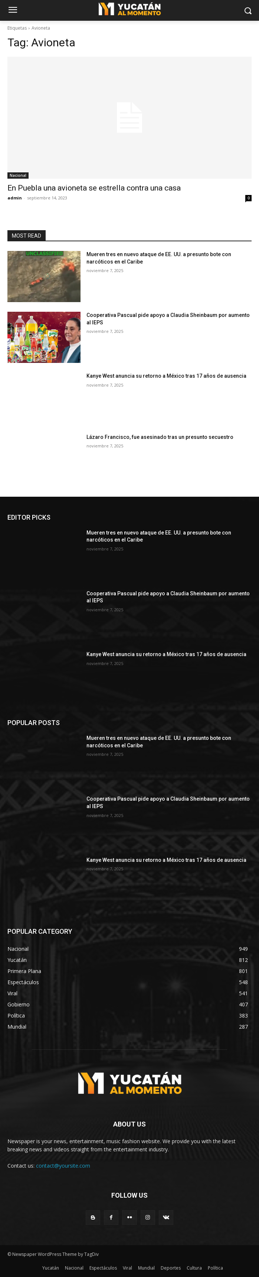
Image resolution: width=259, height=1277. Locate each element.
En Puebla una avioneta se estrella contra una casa (94, 187)
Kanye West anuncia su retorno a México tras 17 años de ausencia (166, 376)
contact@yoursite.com (63, 1165)
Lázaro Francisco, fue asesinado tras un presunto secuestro (159, 437)
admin (14, 198)
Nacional (18, 175)
